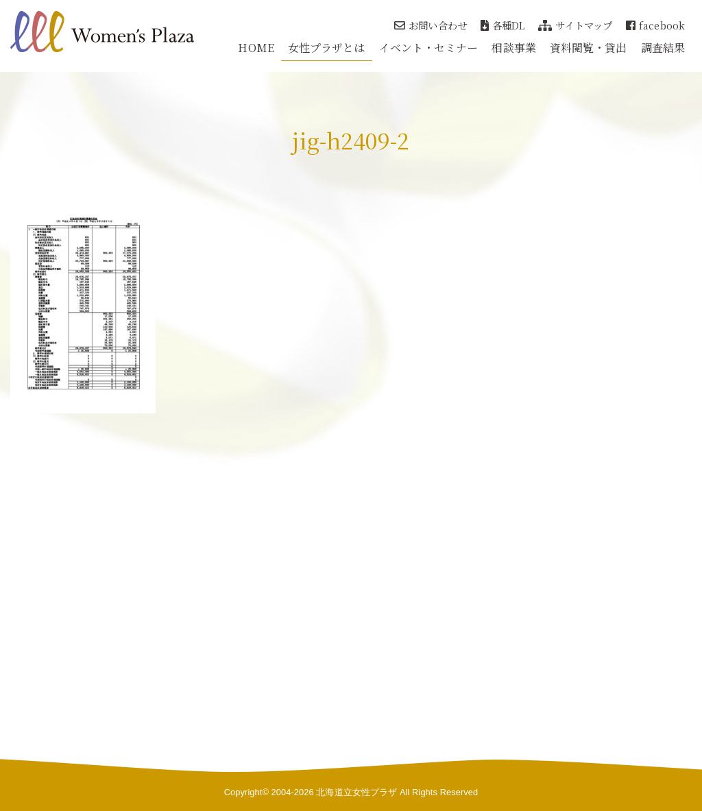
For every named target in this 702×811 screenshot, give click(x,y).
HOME (256, 48)
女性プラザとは (326, 48)
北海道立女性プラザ (356, 792)
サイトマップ (575, 25)
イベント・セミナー (429, 48)
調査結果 (663, 48)
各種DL (503, 25)
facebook (655, 25)
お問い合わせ (430, 25)
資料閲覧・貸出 (588, 48)
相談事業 (513, 48)
